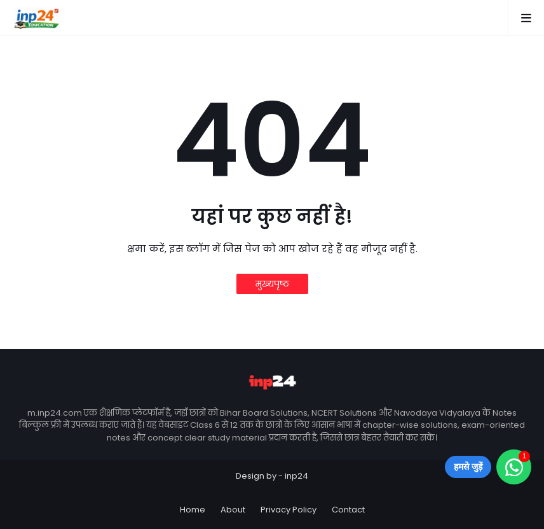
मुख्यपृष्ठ (272, 284)
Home (192, 510)
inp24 (296, 476)
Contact (348, 510)
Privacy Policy (288, 510)
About (233, 510)
